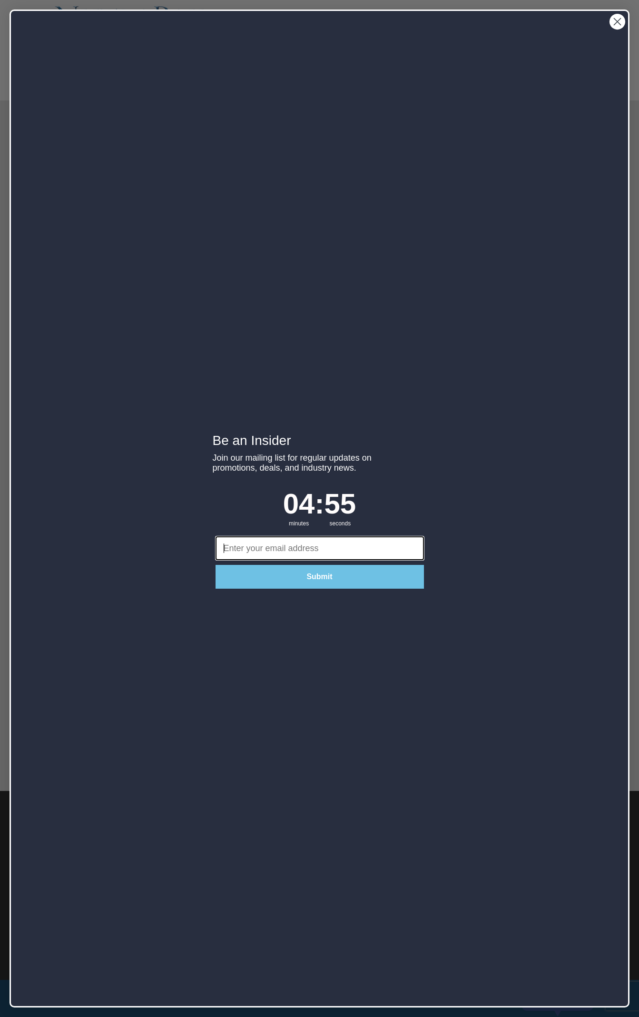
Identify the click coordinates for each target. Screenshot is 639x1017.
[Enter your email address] (320, 548)
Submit (319, 577)
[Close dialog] (617, 21)
